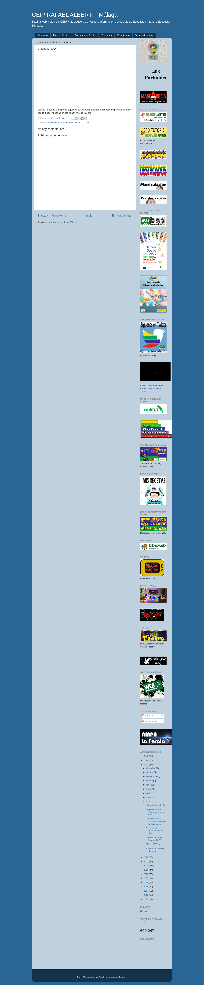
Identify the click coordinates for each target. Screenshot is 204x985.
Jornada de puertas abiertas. (155, 849)
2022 (146, 857)
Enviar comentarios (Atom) (64, 222)
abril (148, 793)
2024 (146, 760)
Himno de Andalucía (155, 805)
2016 (146, 882)
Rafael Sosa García (149, 388)
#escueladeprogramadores (60, 122)
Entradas (147, 715)
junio (148, 785)
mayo (149, 789)
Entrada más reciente (51, 215)
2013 (146, 895)
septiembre (151, 776)
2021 (146, 861)
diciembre (151, 768)
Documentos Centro (85, 35)
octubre (150, 772)
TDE (84, 122)
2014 (146, 891)
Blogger (123, 977)
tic (88, 122)
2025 (146, 756)
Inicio (88, 215)
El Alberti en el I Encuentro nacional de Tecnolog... (156, 821)
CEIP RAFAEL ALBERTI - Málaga (75, 14)
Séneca (144, 911)
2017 (146, 878)
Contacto (43, 35)
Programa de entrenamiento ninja (154, 830)
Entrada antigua (122, 215)
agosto (149, 780)
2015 (146, 886)
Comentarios (149, 721)
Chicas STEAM (153, 844)
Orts (53, 118)
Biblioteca (107, 35)
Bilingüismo (123, 35)
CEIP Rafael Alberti (149, 385)
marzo (149, 797)
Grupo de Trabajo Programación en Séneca (155, 812)
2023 (146, 764)
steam (77, 122)
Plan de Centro (61, 35)
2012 (146, 899)
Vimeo (143, 391)
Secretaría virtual (144, 35)
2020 (146, 865)
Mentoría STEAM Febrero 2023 (154, 838)
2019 (146, 870)
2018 (146, 874)
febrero (150, 801)
